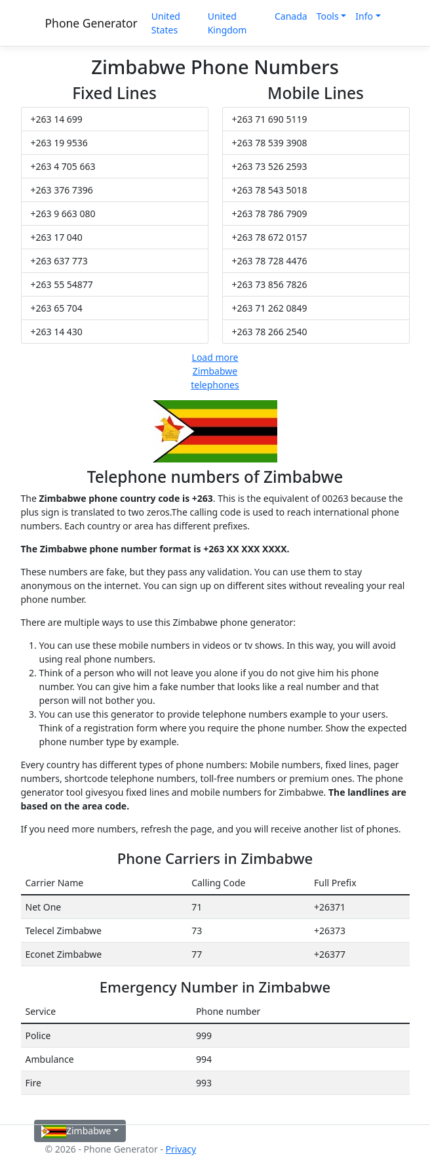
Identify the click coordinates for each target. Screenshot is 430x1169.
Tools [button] (328, 16)
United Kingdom (227, 23)
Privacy (180, 1149)
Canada (291, 16)
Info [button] (364, 16)
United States (165, 23)
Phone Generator (91, 23)
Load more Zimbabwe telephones (215, 371)
